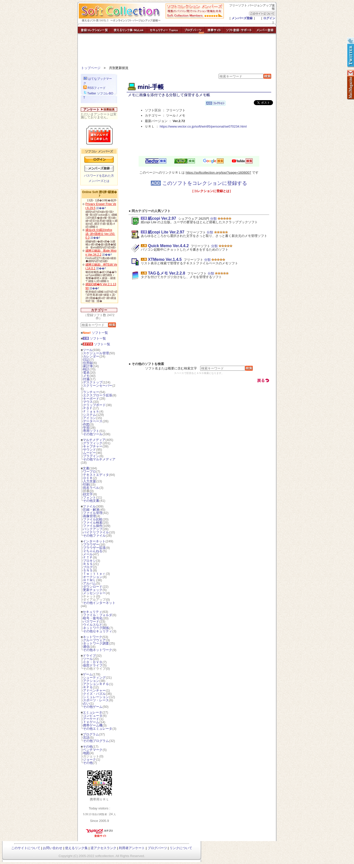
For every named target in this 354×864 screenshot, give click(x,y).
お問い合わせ (52, 848)
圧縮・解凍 (91, 509)
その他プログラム (96, 741)
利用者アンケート (132, 848)
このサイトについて (25, 848)
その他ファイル (94, 535)
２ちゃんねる (92, 551)
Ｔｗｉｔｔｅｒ (94, 574)
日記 (86, 359)
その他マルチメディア (99, 459)
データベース (92, 421)
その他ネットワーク (97, 650)
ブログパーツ (157, 848)
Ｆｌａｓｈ (91, 411)
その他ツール (92, 434)
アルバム (89, 583)
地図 (86, 753)
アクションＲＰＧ (96, 684)
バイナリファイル (96, 532)
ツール (87, 350)
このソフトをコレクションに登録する (199, 183)
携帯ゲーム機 (92, 725)
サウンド (89, 449)
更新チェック (92, 590)
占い (86, 703)
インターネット (94, 541)
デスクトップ (92, 382)
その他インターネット (99, 603)
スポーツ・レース (96, 700)
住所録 (88, 363)
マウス (88, 402)
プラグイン (91, 456)
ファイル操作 (92, 526)
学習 (86, 428)
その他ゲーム (92, 707)
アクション (91, 681)
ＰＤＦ (88, 408)
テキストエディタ (96, 475)
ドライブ (89, 655)
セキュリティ (92, 612)
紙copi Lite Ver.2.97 (166, 232)
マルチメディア (94, 440)
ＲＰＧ (88, 687)
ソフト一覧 (95, 333)
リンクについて (181, 848)
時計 (86, 369)
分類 (213, 218)
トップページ (90, 68)
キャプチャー (92, 446)
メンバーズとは (98, 181)
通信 (86, 646)
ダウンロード (92, 586)
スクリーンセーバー (97, 385)
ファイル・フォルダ (97, 615)
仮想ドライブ (92, 665)
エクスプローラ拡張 (97, 395)
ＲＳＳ (88, 564)
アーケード (91, 719)
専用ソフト (91, 431)
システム (89, 415)
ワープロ (89, 471)
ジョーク (89, 759)
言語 (86, 737)
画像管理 (89, 516)
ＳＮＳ (88, 570)
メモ (86, 376)
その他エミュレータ (97, 728)
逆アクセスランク (103, 848)
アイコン (89, 418)
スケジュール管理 (96, 353)
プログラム (91, 734)
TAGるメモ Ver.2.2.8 (166, 273)
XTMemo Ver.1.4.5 (164, 259)
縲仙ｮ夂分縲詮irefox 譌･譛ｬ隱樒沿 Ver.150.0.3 (100, 233)
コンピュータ (92, 716)
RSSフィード (94, 88)
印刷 (86, 484)
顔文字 (88, 494)
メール (88, 554)
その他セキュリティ (97, 631)
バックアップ (92, 529)
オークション (92, 577)
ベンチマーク (92, 750)
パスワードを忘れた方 (99, 175)
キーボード (91, 398)
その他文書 (91, 501)
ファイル (89, 506)
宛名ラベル (91, 488)
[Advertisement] (177, 51)
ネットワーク (92, 637)
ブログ (88, 567)
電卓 (86, 372)
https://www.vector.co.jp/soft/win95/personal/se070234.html (203, 126)
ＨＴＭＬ (89, 580)
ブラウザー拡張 (94, 548)
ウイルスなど (92, 625)
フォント (89, 497)
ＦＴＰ (88, 557)
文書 (86, 468)
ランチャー (91, 392)
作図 (86, 424)
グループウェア (94, 640)
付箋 (86, 379)
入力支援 (89, 481)
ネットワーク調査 (96, 643)
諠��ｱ (101, 208)
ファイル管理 (92, 513)
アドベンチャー (94, 690)
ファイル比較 (92, 519)
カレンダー (91, 356)
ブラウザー (91, 544)
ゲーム (87, 674)
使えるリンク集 (76, 848)
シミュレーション (96, 697)
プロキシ (89, 561)
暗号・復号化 (92, 618)
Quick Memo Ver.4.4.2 (168, 246)
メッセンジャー (94, 593)
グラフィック (92, 443)
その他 (87, 746)
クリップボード (94, 405)
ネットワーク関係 (96, 628)
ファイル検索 (92, 522)
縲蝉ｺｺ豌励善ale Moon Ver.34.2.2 (101, 252)
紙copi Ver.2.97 (162, 218)
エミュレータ (92, 712)
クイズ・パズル (94, 694)
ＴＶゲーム (91, 722)
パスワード (91, 621)
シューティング (94, 677)
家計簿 (88, 366)
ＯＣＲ (88, 478)
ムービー (89, 453)
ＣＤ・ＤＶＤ (92, 662)
